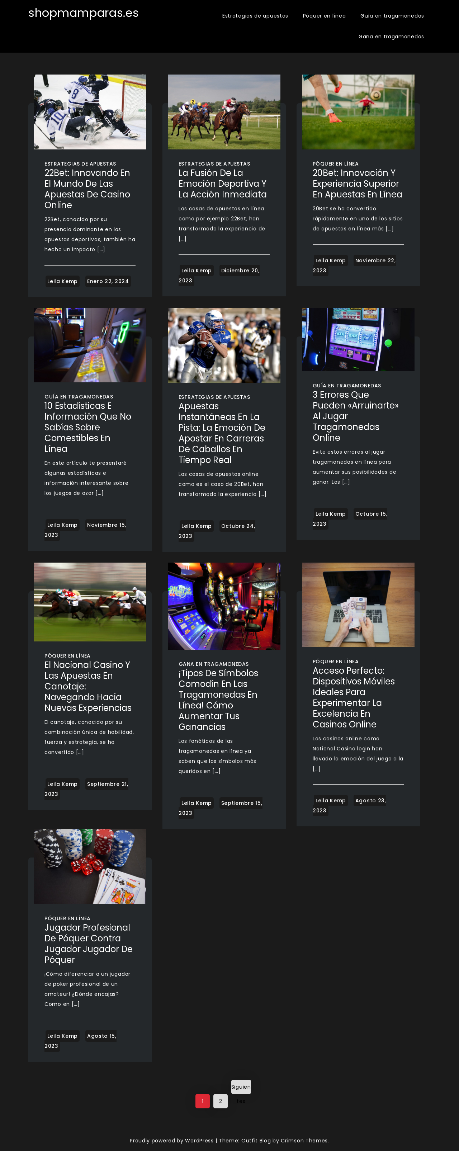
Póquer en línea (324, 15)
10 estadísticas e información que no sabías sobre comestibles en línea (87, 427)
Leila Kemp (62, 281)
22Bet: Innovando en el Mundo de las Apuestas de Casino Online (87, 189)
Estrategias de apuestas (255, 15)
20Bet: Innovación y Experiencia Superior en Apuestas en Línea (357, 183)
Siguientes (241, 1088)
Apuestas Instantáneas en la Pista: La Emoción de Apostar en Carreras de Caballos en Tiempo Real (222, 433)
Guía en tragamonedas (392, 15)
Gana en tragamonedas (391, 36)
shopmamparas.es (83, 13)
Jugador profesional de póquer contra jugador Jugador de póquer (88, 944)
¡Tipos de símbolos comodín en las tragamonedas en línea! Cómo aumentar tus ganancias (218, 700)
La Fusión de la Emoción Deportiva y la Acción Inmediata (223, 183)
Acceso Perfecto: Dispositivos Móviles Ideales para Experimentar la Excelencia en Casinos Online (354, 697)
